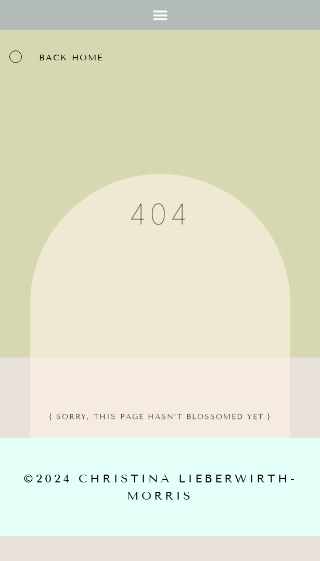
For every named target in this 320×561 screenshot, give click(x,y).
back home (71, 57)
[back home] (15, 56)
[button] (160, 15)
